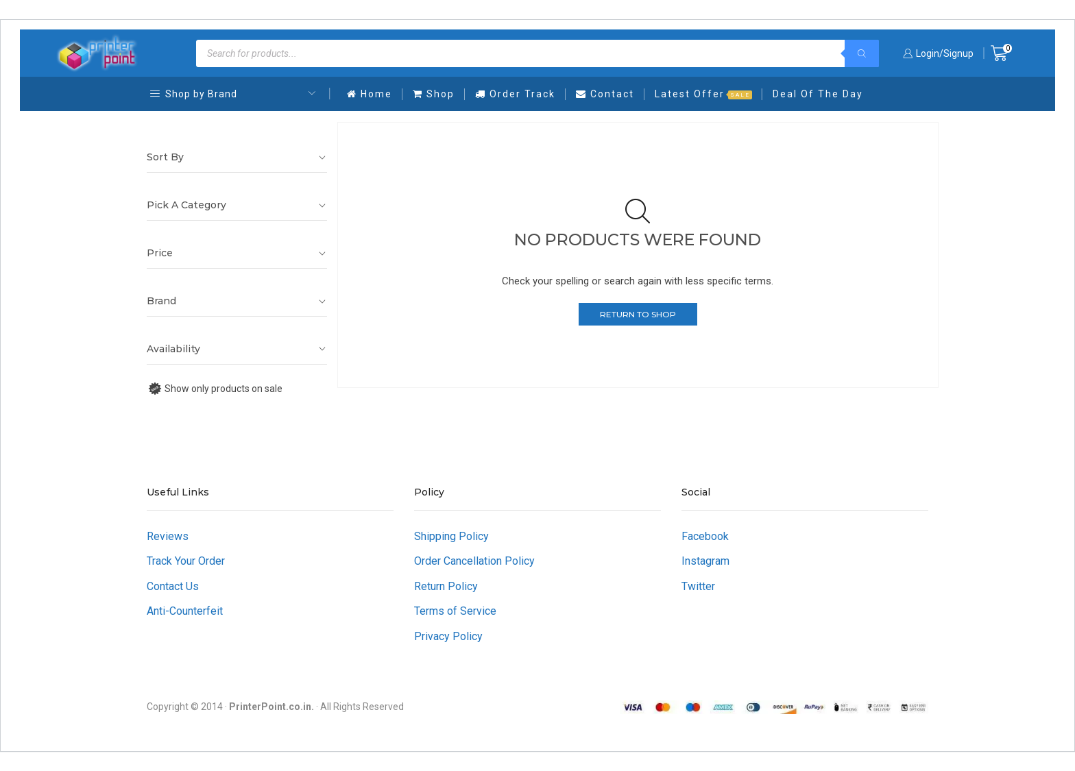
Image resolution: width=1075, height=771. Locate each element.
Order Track (515, 93)
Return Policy (446, 586)
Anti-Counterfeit (185, 610)
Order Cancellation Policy (474, 560)
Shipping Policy (451, 536)
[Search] (862, 53)
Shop (434, 93)
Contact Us (173, 586)
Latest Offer (703, 93)
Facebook (705, 536)
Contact (605, 93)
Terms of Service (455, 610)
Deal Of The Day (818, 93)
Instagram (705, 560)
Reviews (168, 536)
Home (369, 93)
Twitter (698, 586)
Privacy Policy (448, 636)
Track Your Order (186, 560)
